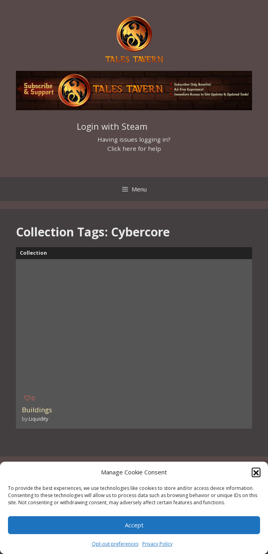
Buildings (37, 409)
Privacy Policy (157, 543)
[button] (256, 472)
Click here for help (134, 148)
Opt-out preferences (115, 543)
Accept (134, 525)
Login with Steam (112, 126)
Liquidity (38, 418)
